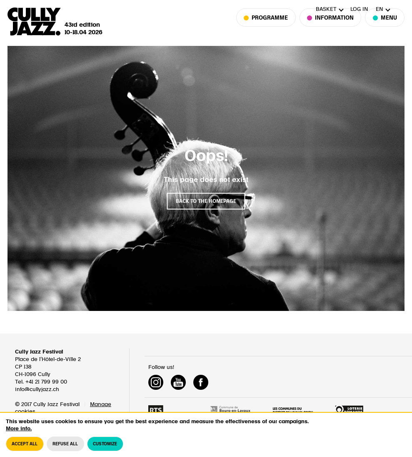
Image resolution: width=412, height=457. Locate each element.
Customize (105, 450)
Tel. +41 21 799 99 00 (41, 382)
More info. (19, 434)
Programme (270, 29)
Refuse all (65, 450)
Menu (385, 29)
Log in (359, 9)
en (379, 9)
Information (330, 29)
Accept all (24, 450)
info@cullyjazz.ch (37, 389)
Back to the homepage (206, 201)
